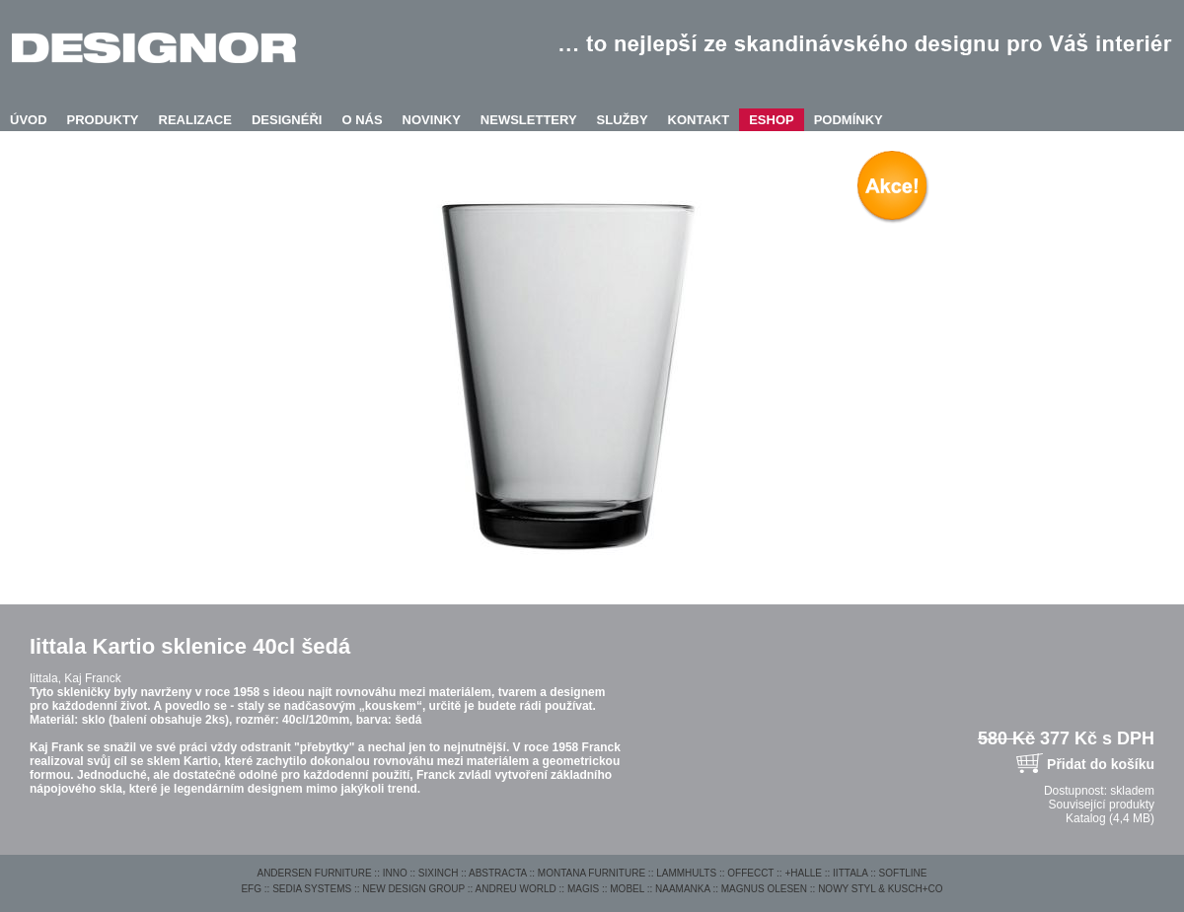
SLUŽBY (622, 119)
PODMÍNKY (848, 119)
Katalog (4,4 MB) (1110, 818)
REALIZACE (195, 119)
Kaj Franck (92, 678)
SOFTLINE (903, 873)
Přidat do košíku (1100, 764)
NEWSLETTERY (529, 119)
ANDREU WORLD (516, 888)
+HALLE (803, 873)
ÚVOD (28, 119)
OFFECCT (750, 873)
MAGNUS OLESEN (764, 888)
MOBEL (627, 888)
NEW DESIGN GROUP (413, 888)
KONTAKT (699, 119)
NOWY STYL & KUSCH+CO (880, 888)
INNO (395, 873)
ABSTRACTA (498, 873)
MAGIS (583, 888)
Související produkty (1101, 804)
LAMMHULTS (686, 873)
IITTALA (850, 873)
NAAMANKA (682, 888)
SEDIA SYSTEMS (311, 888)
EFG (251, 888)
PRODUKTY (103, 119)
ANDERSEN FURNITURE (314, 873)
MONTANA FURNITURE (591, 873)
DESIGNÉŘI (287, 119)
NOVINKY (432, 119)
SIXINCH (438, 873)
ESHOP (771, 119)
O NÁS (361, 119)
